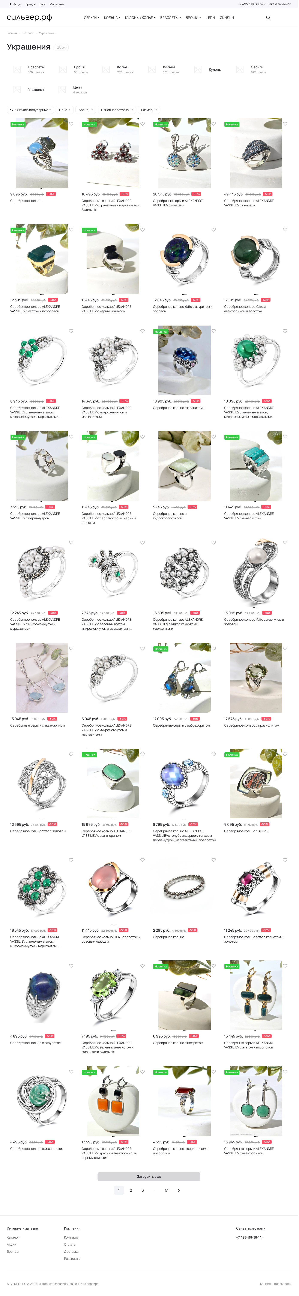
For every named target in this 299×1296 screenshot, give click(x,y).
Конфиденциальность (275, 1284)
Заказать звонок (279, 4)
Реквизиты (72, 1258)
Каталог (13, 1237)
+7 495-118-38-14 (250, 4)
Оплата (69, 1244)
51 (167, 1190)
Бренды (13, 1251)
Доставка (71, 1251)
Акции (11, 1244)
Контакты (71, 1237)
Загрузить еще (149, 1176)
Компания (72, 1228)
